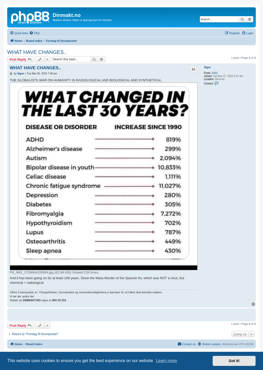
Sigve (207, 67)
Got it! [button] (234, 361)
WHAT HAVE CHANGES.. (37, 52)
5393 (215, 73)
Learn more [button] (166, 360)
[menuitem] (34, 33)
